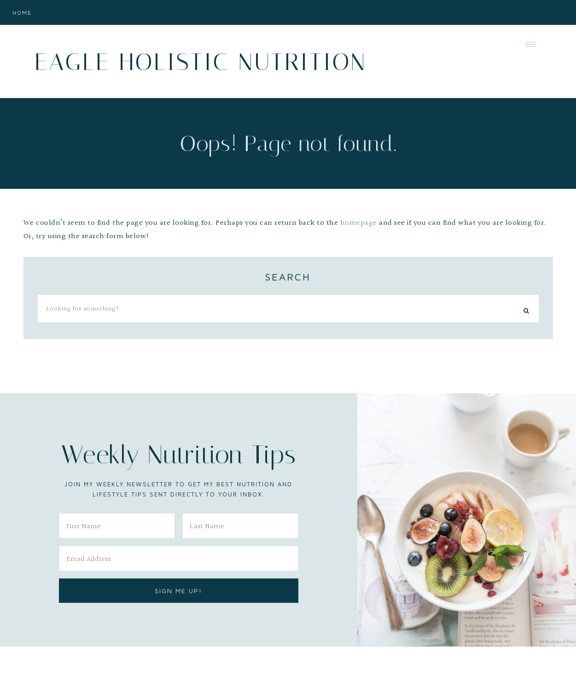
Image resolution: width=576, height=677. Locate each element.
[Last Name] (240, 525)
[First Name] (117, 525)
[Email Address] (178, 558)
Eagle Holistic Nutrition (201, 62)
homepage (358, 223)
